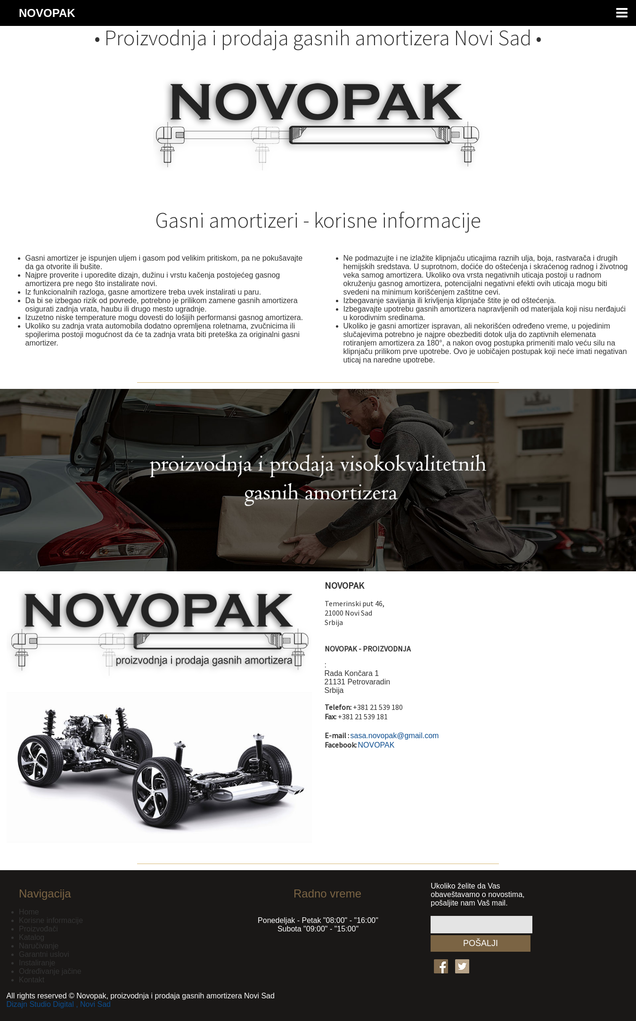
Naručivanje (38, 946)
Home (29, 912)
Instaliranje (37, 963)
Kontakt (31, 980)
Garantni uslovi (44, 954)
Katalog (31, 937)
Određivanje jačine (50, 971)
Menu (622, 13)
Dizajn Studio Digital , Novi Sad (59, 1004)
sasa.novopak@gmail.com (395, 736)
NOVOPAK (47, 13)
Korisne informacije (51, 920)
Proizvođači (38, 929)
